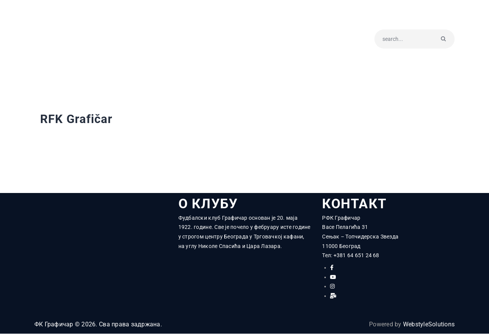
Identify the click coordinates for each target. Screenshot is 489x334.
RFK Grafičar (77, 119)
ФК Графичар (53, 324)
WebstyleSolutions (429, 324)
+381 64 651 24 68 (356, 256)
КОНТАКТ (354, 204)
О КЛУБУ (209, 204)
